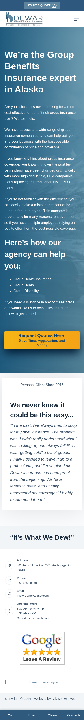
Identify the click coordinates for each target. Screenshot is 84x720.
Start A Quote (42, 5)
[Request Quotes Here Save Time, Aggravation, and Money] (42, 340)
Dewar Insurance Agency (44, 682)
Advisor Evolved (64, 698)
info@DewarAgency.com (33, 595)
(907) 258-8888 (27, 582)
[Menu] (76, 19)
